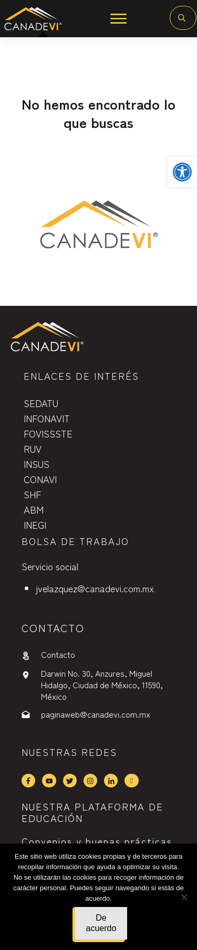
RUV (33, 448)
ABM (34, 509)
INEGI (35, 524)
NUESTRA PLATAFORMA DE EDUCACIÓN (92, 812)
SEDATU (41, 403)
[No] (184, 897)
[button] (182, 172)
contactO (53, 627)
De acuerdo (101, 923)
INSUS (36, 464)
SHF (32, 494)
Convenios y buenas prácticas (97, 841)
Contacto (58, 654)
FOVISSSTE (48, 433)
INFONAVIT (47, 418)
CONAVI (40, 479)
